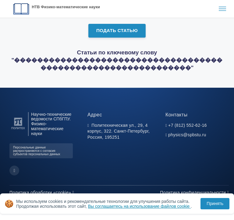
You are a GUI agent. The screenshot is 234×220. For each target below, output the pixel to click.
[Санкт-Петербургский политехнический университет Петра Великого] (18, 129)
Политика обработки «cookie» (41, 192)
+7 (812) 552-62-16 (187, 125)
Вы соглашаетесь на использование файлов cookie (139, 206)
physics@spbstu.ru (187, 134)
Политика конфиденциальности (194, 192)
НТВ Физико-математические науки (66, 7)
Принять (215, 203)
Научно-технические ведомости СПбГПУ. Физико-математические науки (51, 124)
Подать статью (117, 30)
